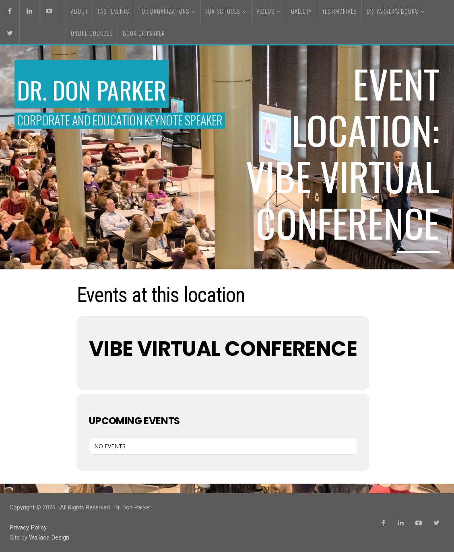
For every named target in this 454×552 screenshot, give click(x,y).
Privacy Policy (28, 527)
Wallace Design (48, 537)
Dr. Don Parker (101, 88)
